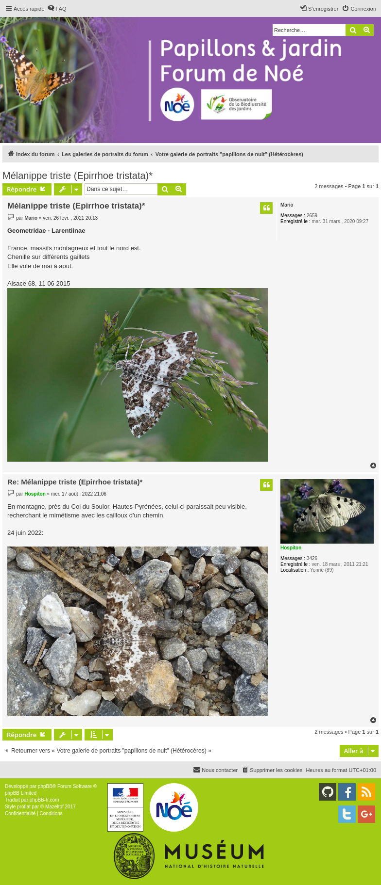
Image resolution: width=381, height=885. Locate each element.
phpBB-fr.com (44, 800)
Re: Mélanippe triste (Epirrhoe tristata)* (74, 482)
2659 (312, 215)
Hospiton (290, 547)
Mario (287, 205)
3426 (312, 558)
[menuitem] (57, 9)
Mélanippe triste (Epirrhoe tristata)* (77, 175)
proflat (24, 806)
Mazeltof (54, 806)
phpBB (45, 786)
